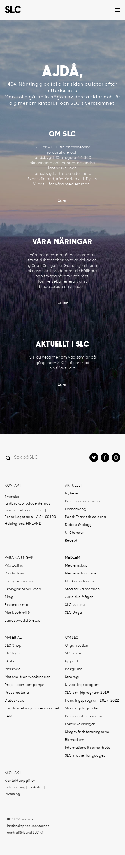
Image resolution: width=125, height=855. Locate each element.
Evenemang (76, 509)
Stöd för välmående (82, 589)
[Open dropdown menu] (117, 10)
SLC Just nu (75, 605)
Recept (71, 540)
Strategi (72, 677)
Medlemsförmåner (81, 573)
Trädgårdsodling (20, 581)
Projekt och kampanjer (25, 685)
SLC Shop (13, 646)
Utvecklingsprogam (82, 685)
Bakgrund (74, 669)
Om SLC (72, 638)
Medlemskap (76, 565)
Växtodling (14, 565)
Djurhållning (15, 573)
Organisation (76, 646)
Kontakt (13, 485)
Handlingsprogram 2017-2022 (92, 701)
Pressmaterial (17, 693)
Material (13, 638)
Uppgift (71, 661)
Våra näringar (19, 558)
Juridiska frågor (79, 597)
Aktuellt (73, 485)
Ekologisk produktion (23, 589)
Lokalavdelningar (80, 724)
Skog (9, 597)
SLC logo (12, 653)
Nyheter (72, 493)
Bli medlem (74, 740)
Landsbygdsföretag (23, 620)
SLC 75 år (73, 653)
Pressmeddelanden (82, 501)
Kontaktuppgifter (20, 781)
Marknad (13, 669)
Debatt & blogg (78, 525)
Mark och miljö (17, 613)
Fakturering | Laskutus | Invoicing (25, 791)
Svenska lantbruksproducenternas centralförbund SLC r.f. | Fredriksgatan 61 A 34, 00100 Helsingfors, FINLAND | (30, 510)
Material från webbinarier (27, 677)
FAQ (8, 716)
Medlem (72, 558)
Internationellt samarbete (87, 748)
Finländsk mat (17, 605)
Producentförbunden (83, 716)
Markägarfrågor (80, 581)
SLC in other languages (85, 756)
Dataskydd (15, 701)
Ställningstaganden (82, 708)
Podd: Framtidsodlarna (85, 517)
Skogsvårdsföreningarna (87, 732)
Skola (9, 661)
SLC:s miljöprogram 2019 (87, 693)
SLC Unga (73, 613)
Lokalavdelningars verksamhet (32, 708)
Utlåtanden (75, 533)
